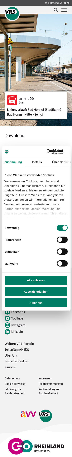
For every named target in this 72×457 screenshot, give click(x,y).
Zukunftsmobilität (17, 349)
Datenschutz (12, 378)
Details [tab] (37, 162)
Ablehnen (35, 302)
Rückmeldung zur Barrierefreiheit (49, 391)
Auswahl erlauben (36, 291)
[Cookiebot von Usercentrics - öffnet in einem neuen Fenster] (51, 151)
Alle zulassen (36, 280)
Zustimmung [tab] (13, 162)
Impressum (45, 378)
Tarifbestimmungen (50, 384)
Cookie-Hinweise (15, 384)
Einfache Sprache (57, 3)
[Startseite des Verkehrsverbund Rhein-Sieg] (12, 13)
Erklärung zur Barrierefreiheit (14, 391)
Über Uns (11, 355)
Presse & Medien (16, 361)
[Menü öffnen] (64, 10)
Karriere (10, 367)
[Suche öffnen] (56, 10)
